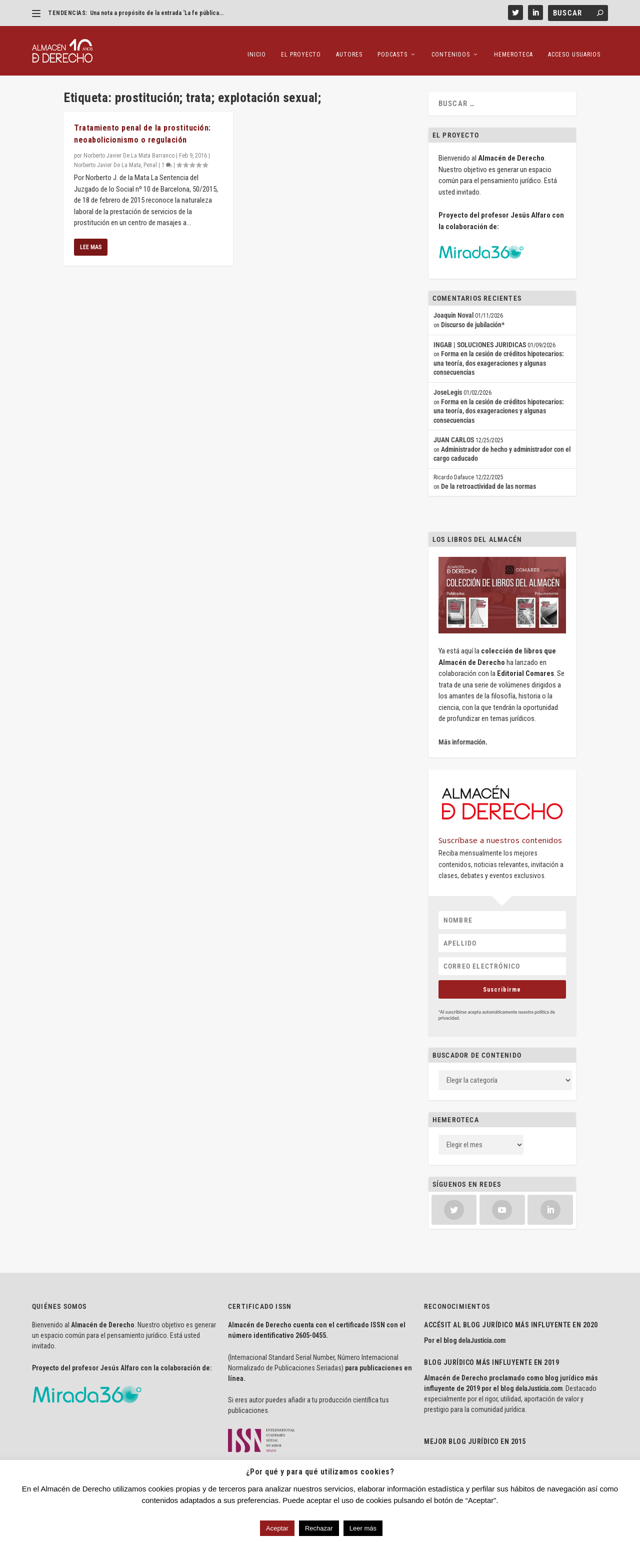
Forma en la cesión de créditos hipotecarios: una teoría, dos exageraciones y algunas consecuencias (499, 357)
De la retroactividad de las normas (488, 481)
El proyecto (301, 45)
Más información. (463, 736)
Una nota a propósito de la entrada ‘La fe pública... (157, 13)
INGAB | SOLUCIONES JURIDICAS (480, 339)
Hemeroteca (513, 45)
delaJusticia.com (482, 1335)
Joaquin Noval (454, 310)
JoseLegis (448, 387)
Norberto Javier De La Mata (107, 159)
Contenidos (451, 45)
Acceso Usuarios (574, 45)
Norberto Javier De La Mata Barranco (129, 150)
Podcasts (393, 45)
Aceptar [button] (277, 1528)
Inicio (257, 45)
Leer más (363, 1528)
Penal (150, 159)
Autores (349, 45)
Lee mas (91, 241)
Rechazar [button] (319, 1528)
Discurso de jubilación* (472, 319)
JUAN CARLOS (454, 434)
